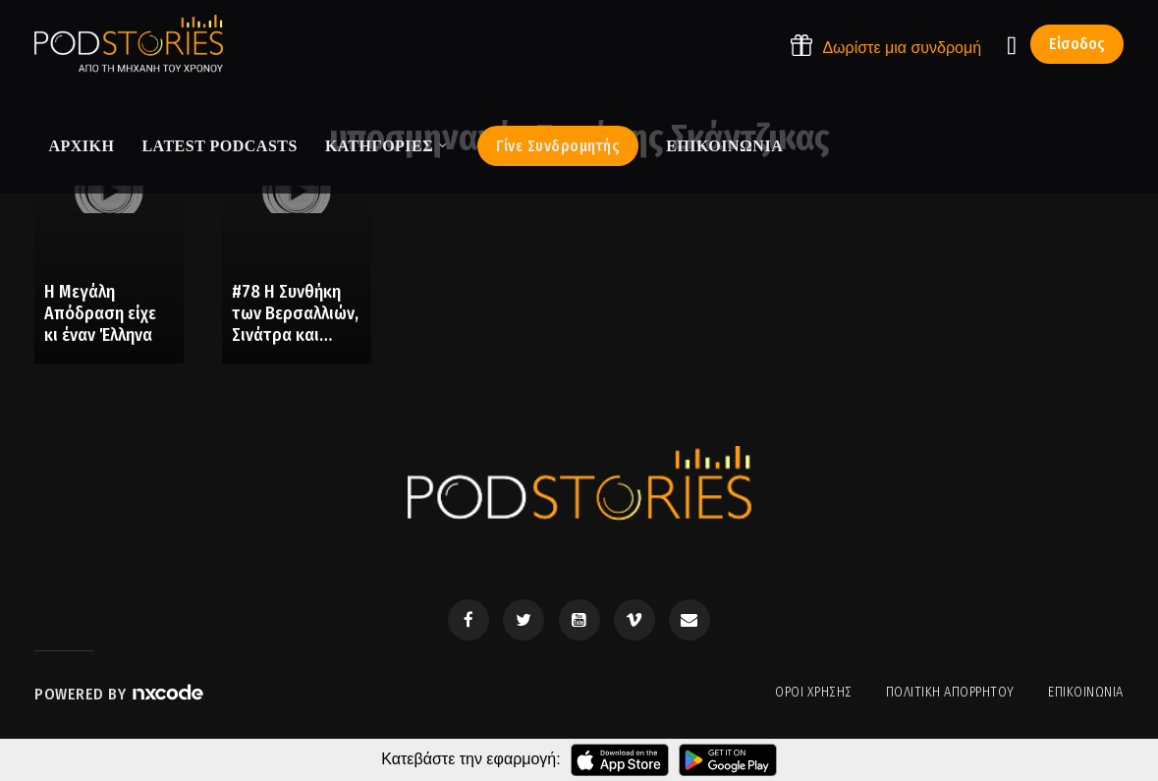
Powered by (119, 694)
